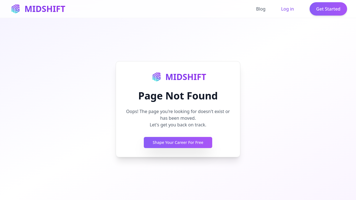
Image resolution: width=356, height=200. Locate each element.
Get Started (328, 9)
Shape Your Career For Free (178, 142)
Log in (287, 9)
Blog (261, 9)
